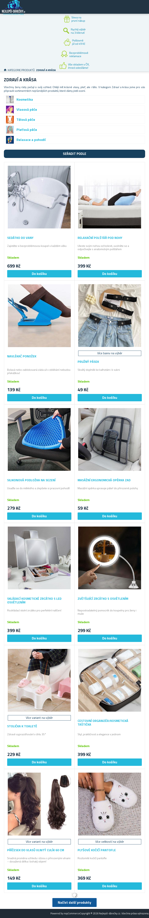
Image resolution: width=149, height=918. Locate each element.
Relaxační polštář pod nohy (100, 238)
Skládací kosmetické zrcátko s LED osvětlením (34, 600)
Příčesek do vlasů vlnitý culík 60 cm (35, 850)
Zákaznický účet (122, 10)
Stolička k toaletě (22, 726)
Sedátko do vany (20, 238)
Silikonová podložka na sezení (31, 480)
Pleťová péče (26, 129)
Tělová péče (25, 119)
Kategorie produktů (21, 70)
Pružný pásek (88, 362)
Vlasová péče (26, 109)
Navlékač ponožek (21, 356)
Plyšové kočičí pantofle (97, 850)
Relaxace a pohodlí (31, 139)
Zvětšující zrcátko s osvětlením (103, 599)
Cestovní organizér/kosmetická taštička (103, 722)
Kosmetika (24, 99)
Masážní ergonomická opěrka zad (104, 480)
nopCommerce (72, 913)
